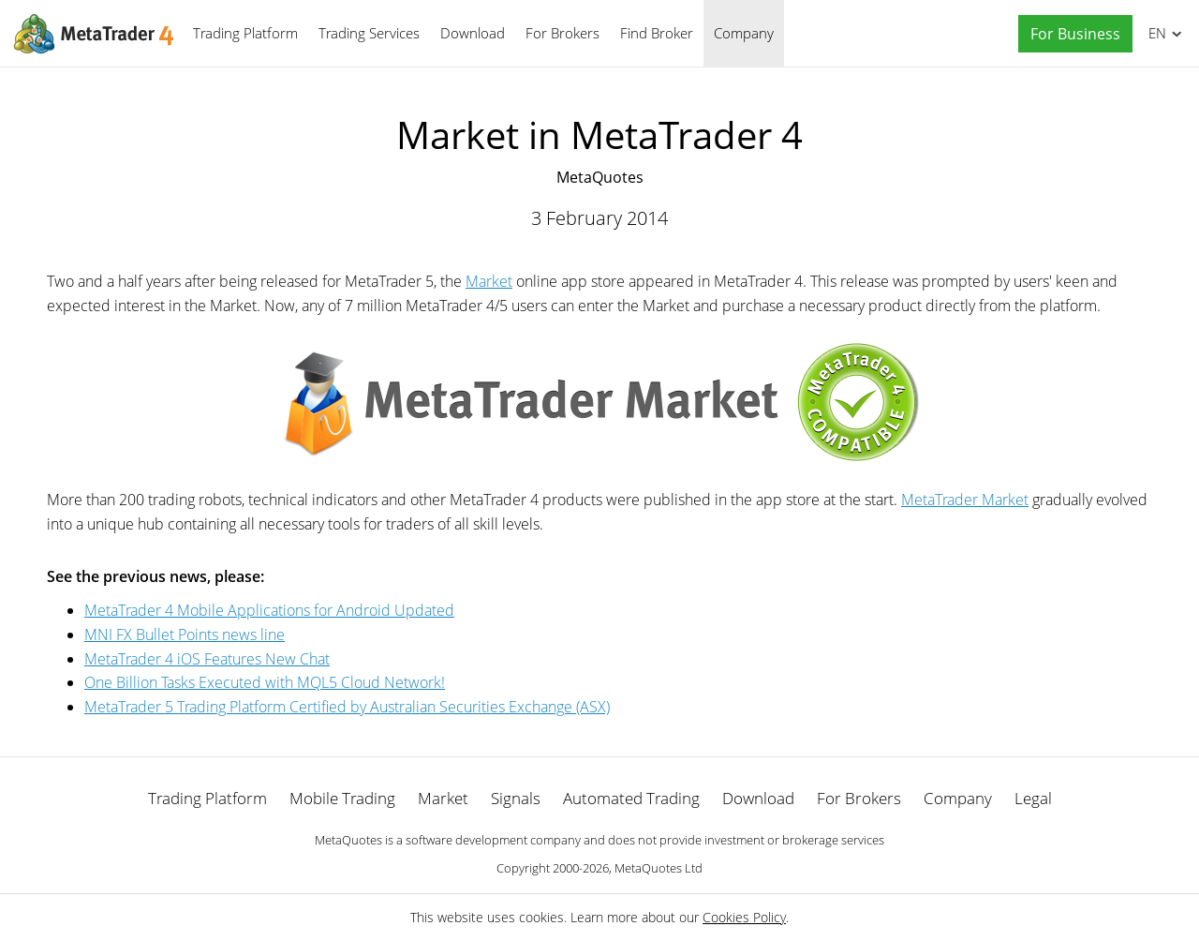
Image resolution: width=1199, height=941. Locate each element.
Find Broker (656, 32)
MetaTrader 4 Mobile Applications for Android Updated (269, 610)
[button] (1071, 34)
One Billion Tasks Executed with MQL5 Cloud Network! (264, 682)
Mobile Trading (342, 798)
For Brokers (562, 32)
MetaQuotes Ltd (658, 867)
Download (472, 32)
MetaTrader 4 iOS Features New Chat (207, 659)
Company (744, 32)
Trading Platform (245, 32)
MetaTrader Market (965, 499)
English (1154, 32)
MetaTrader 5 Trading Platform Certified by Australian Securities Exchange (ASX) (347, 706)
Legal (1033, 798)
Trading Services (369, 32)
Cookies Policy (744, 917)
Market (489, 281)
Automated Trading (631, 798)
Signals (515, 798)
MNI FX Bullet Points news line (184, 634)
